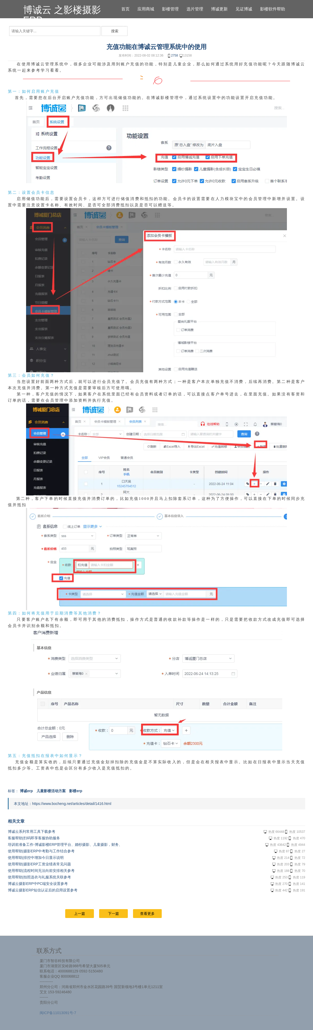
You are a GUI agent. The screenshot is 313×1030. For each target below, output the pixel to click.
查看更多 (147, 913)
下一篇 (113, 913)
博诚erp (26, 791)
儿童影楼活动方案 (51, 791)
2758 (172, 56)
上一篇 (79, 913)
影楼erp (75, 791)
